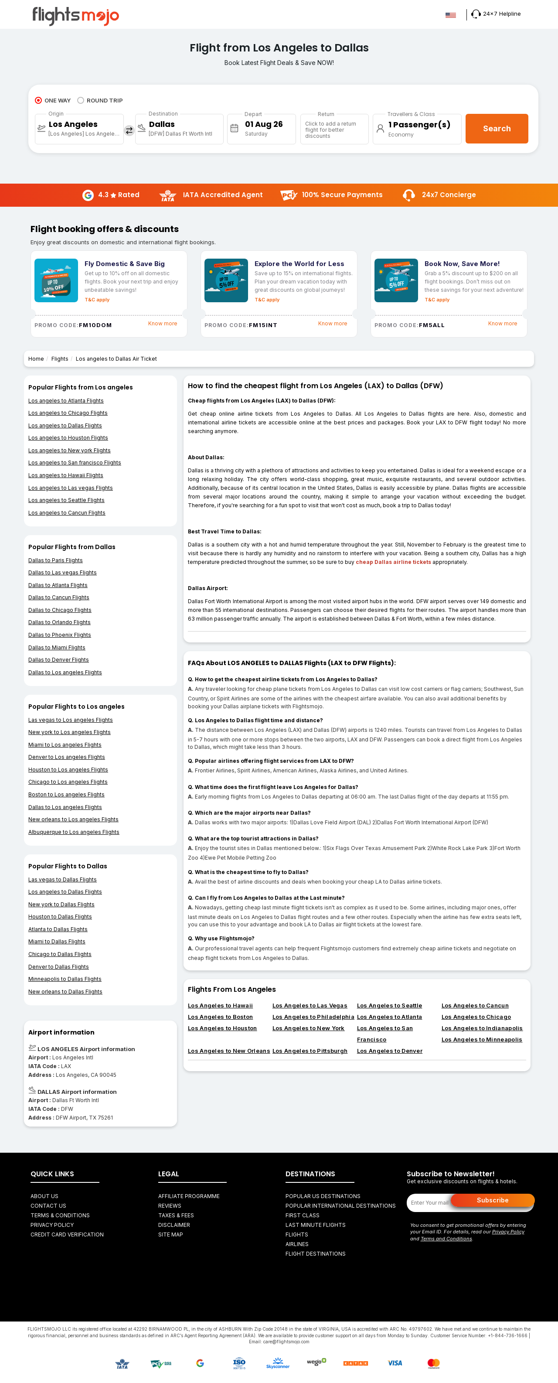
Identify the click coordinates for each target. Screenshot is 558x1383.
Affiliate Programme (189, 1196)
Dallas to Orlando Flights (59, 622)
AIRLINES (297, 1244)
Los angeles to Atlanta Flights (66, 400)
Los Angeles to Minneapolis (482, 1039)
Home (36, 358)
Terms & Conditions (60, 1215)
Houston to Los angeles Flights (68, 769)
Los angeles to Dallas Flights (65, 425)
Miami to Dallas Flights (56, 941)
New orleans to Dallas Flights (65, 991)
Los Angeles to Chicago (476, 1016)
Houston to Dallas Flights (60, 916)
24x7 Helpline (496, 13)
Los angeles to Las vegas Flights (70, 488)
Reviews (169, 1205)
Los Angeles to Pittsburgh (310, 1050)
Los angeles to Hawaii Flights (65, 475)
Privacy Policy (52, 1225)
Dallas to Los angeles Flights (65, 672)
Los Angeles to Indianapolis (482, 1027)
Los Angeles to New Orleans (229, 1050)
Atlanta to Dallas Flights (58, 929)
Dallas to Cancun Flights (58, 597)
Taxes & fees (176, 1215)
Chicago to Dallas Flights (60, 954)
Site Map (170, 1234)
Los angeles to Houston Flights (68, 437)
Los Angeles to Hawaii (220, 1005)
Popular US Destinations (323, 1196)
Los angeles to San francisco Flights (74, 462)
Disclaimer (174, 1225)
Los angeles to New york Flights (69, 450)
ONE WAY (53, 100)
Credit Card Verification (67, 1234)
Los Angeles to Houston (222, 1027)
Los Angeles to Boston (220, 1016)
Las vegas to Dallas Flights (62, 879)
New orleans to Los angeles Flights (73, 819)
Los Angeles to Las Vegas (309, 1005)
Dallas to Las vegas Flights (62, 572)
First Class (303, 1215)
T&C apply (97, 300)
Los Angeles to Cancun (475, 1005)
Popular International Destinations (341, 1205)
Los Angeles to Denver (389, 1050)
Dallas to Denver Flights (58, 659)
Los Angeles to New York (308, 1027)
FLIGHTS (297, 1234)
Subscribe (493, 1200)
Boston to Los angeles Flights (66, 794)
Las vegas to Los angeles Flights (70, 720)
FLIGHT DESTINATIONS (316, 1253)
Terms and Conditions (446, 1239)
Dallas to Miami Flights (56, 647)
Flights (59, 358)
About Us (44, 1196)
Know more (162, 323)
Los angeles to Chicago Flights (68, 413)
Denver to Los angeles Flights (66, 757)
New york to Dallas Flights (61, 904)
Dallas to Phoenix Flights (59, 635)
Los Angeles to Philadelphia (313, 1016)
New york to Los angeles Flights (69, 732)
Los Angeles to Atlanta (389, 1016)
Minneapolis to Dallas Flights (65, 979)
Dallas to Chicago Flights (60, 610)
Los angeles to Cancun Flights (66, 512)
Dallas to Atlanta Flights (58, 585)
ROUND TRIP (100, 100)
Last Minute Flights (316, 1225)
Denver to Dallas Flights (58, 966)
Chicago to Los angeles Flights (68, 782)
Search (497, 128)
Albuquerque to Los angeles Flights (73, 832)
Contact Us (48, 1205)
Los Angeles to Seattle (389, 1005)
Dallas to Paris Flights (55, 560)
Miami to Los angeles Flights (65, 744)
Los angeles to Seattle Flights (66, 500)
